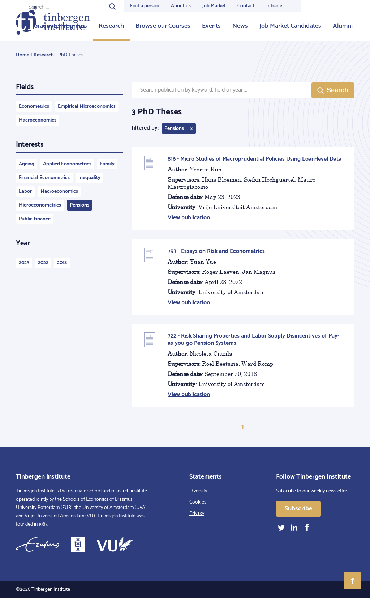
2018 (62, 263)
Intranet (275, 6)
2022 (43, 263)
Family (107, 164)
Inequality (89, 178)
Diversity (198, 491)
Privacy (196, 513)
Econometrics (34, 106)
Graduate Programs (60, 26)
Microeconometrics (40, 205)
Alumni (343, 26)
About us (181, 6)
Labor (25, 191)
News (240, 26)
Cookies (197, 502)
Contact (246, 6)
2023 (24, 263)
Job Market (214, 6)
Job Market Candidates (290, 26)
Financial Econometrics (44, 178)
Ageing (26, 164)
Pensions (79, 205)
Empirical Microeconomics (87, 106)
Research (111, 26)
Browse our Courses (162, 26)
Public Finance (35, 219)
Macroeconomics (37, 120)
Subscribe (298, 508)
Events (211, 26)
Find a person (144, 6)
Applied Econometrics (67, 164)
